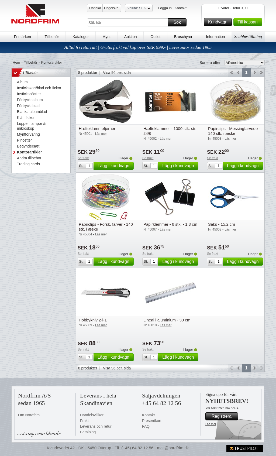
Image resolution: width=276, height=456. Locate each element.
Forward (254, 72)
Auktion (130, 37)
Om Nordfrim (29, 415)
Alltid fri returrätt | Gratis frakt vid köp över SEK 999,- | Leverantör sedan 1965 (138, 47)
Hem (16, 62)
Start (231, 72)
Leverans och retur (96, 426)
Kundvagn (219, 22)
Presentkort (151, 421)
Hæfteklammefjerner (97, 128)
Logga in (165, 8)
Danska (95, 8)
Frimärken (22, 37)
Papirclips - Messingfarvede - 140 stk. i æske (234, 131)
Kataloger (81, 37)
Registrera (224, 416)
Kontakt (181, 8)
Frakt (84, 421)
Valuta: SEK (138, 8)
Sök (179, 22)
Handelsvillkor (92, 415)
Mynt (106, 37)
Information (215, 37)
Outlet (155, 37)
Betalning (88, 432)
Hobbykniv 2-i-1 (93, 320)
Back (238, 72)
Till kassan (248, 22)
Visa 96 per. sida (117, 72)
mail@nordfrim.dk (173, 447)
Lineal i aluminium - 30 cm (166, 320)
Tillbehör (52, 37)
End (261, 72)
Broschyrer (183, 37)
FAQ (146, 426)
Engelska (111, 8)
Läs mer (210, 424)
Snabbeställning (248, 36)
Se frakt (83, 158)
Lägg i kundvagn (115, 166)
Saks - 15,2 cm (221, 224)
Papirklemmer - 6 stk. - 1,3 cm (170, 224)
